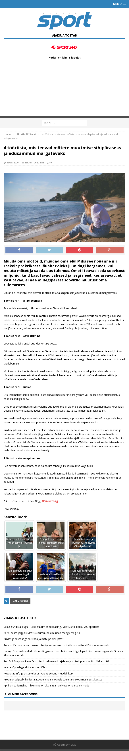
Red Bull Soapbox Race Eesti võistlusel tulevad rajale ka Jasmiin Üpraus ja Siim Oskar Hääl (56, 661)
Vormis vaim (20, 601)
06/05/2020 (12, 162)
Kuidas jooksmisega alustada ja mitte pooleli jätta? (33, 639)
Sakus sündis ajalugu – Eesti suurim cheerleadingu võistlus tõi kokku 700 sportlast (51, 626)
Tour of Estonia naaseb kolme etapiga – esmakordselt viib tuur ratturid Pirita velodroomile (56, 645)
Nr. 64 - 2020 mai (34, 162)
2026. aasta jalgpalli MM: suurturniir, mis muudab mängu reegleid (42, 633)
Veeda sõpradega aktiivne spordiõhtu (25, 667)
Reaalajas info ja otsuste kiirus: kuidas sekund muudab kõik (38, 673)
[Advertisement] (64, 90)
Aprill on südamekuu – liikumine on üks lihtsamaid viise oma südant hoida (47, 685)
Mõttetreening (50, 501)
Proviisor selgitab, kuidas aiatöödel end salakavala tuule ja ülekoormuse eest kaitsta (53, 679)
